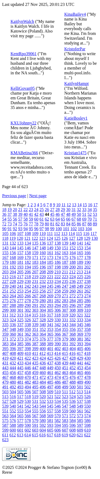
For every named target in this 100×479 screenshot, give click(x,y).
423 (35, 358)
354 (57, 329)
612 (12, 435)
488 (72, 382)
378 (57, 339)
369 (80, 334)
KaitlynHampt (76, 83)
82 (57, 224)
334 (87, 320)
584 (72, 420)
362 (28, 334)
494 (28, 387)
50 (79, 214)
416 (72, 353)
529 (20, 401)
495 (35, 387)
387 (35, 344)
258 (57, 291)
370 (87, 334)
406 (87, 348)
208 (42, 272)
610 (87, 430)
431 (5, 363)
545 (50, 406)
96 (36, 228)
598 (87, 425)
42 (36, 214)
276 (13, 300)
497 (50, 387)
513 (80, 391)
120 (20, 238)
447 (35, 368)
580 (42, 420)
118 (5, 238)
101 (66, 228)
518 (28, 396)
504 (13, 391)
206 (28, 272)
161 (50, 252)
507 (35, 391)
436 (42, 363)
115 (79, 233)
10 (58, 204)
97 (41, 228)
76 (25, 224)
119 (12, 238)
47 (63, 214)
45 (52, 214)
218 (28, 276)
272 (72, 296)
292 (42, 305)
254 (28, 291)
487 (65, 382)
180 (13, 262)
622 (87, 435)
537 (80, 401)
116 (86, 233)
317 (50, 315)
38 (15, 214)
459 (35, 372)
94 (25, 228)
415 (65, 353)
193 (20, 267)
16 (90, 204)
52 (89, 214)
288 (13, 305)
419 (5, 358)
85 (73, 224)
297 (80, 305)
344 (72, 324)
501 (80, 387)
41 (31, 214)
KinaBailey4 (75, 14)
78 (36, 224)
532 (42, 401)
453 (80, 368)
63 (52, 219)
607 (65, 430)
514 (87, 391)
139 (65, 243)
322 (87, 315)
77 (31, 224)
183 (35, 262)
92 (15, 228)
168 (13, 257)
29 (63, 209)
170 (28, 257)
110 (42, 233)
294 (57, 305)
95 (31, 228)
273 (80, 296)
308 (72, 310)
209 (50, 272)
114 (72, 233)
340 (42, 324)
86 (79, 224)
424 (42, 358)
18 (4, 209)
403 (65, 348)
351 (35, 329)
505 (20, 391)
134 (28, 243)
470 (28, 377)
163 (65, 252)
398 (28, 348)
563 (5, 415)
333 (80, 320)
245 (50, 286)
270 (57, 296)
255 (35, 291)
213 (80, 272)
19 (9, 209)
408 (13, 353)
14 (79, 204)
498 (57, 387)
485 (50, 382)
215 (5, 276)
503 (5, 391)
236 (72, 281)
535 (65, 401)
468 (13, 377)
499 (65, 387)
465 (80, 372)
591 (35, 425)
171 (35, 257)
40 (25, 214)
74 (15, 224)
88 (89, 224)
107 (20, 233)
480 (13, 382)
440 (72, 363)
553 (20, 411)
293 (50, 305)
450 (57, 368)
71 (95, 219)
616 (42, 435)
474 (57, 377)
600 (13, 430)
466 (87, 372)
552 (13, 411)
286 (87, 300)
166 (87, 252)
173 (50, 257)
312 (12, 315)
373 (20, 339)
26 (47, 209)
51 (84, 214)
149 (50, 248)
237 (80, 281)
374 (28, 339)
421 (20, 358)
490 (87, 382)
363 (35, 334)
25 (41, 209)
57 (20, 219)
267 (35, 296)
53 (95, 214)
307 (65, 310)
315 (35, 315)
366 (57, 334)
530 (28, 401)
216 (13, 276)
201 (80, 267)
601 (20, 430)
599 (5, 430)
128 (80, 238)
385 (20, 344)
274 (87, 296)
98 (47, 228)
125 (57, 238)
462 (57, 372)
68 (79, 219)
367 (65, 334)
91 (9, 228)
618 (57, 435)
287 (5, 305)
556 (42, 411)
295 (65, 305)
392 (72, 344)
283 (65, 300)
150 (57, 248)
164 (72, 252)
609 (80, 430)
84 (68, 224)
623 (5, 439)
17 (95, 204)
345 (80, 324)
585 (80, 420)
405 (80, 348)
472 (42, 377)
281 (50, 300)
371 (5, 339)
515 (5, 396)
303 (35, 310)
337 (20, 324)
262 (87, 291)
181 (20, 262)
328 (42, 320)
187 (65, 262)
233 (50, 281)
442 (87, 363)
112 (57, 233)
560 (72, 411)
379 (65, 339)
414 (57, 353)
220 (42, 276)
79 (41, 224)
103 (81, 228)
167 (5, 257)
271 (65, 296)
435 (35, 363)
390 (57, 344)
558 (57, 411)
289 (20, 305)
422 (28, 358)
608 (72, 430)
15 (85, 204)
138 (57, 243)
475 (65, 377)
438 (57, 363)
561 (80, 411)
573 (80, 415)
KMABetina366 (24, 153)
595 (65, 425)
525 (80, 396)
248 (72, 286)
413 (50, 353)
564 (13, 415)
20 (15, 209)
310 (87, 310)
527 (5, 401)
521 (50, 396)
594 (57, 425)
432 (13, 363)
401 (50, 348)
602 (28, 430)
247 (65, 286)
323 (5, 320)
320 (72, 315)
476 (72, 377)
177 (80, 257)
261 (80, 291)
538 (87, 401)
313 (20, 315)
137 (50, 243)
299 (5, 310)
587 (5, 425)
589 (20, 425)
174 (57, 257)
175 (65, 257)
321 (80, 315)
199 (65, 267)
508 (42, 391)
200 (72, 267)
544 (42, 406)
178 (87, 257)
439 (65, 363)
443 (5, 368)
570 (57, 415)
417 (80, 353)
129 (87, 238)
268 (42, 296)
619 (65, 435)
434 (28, 363)
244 (42, 286)
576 (13, 420)
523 (65, 396)
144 (13, 248)
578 (28, 420)
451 (65, 368)
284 (72, 300)
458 (28, 372)
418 (87, 353)
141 (80, 243)
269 (50, 296)
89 (95, 224)
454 (87, 368)
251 (5, 291)
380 (72, 339)
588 (13, 425)
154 (87, 248)
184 (42, 262)
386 (28, 344)
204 (13, 272)
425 (50, 358)
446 (28, 368)
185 (50, 262)
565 (20, 415)
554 (28, 411)
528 (13, 401)
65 (63, 219)
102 (73, 228)
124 (50, 238)
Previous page (14, 195)
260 (72, 291)
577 (20, 420)
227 (5, 281)
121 (27, 238)
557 (50, 411)
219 (35, 276)
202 (87, 267)
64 (57, 219)
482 (28, 382)
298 (87, 305)
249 (80, 286)
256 (42, 291)
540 (13, 406)
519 (35, 396)
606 (57, 430)
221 (50, 276)
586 (87, 420)
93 (20, 228)
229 (20, 281)
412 (42, 353)
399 (35, 348)
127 (72, 238)
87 (84, 224)
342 (57, 324)
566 (28, 415)
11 (64, 204)
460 (42, 372)
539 (5, 406)
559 (65, 411)
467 (5, 377)
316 (42, 315)
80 (47, 224)
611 (5, 435)
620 (72, 435)
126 (65, 238)
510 (57, 391)
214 (87, 272)
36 (4, 214)
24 (36, 209)
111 (50, 233)
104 (88, 228)
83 (63, 224)
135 (35, 243)
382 (87, 339)
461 (50, 372)
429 (80, 358)
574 (87, 415)
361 (20, 334)
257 (50, 291)
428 (72, 358)
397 (20, 348)
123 (42, 238)
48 (68, 214)
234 (57, 281)
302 (28, 310)
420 (13, 358)
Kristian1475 (75, 153)
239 (5, 286)
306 (57, 310)
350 (28, 329)
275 (5, 300)
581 (50, 420)
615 (35, 435)
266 (28, 296)
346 (87, 324)
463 (65, 372)
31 (73, 209)
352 (42, 329)
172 (42, 257)
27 (52, 209)
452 (72, 368)
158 (28, 252)
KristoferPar (74, 49)
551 (5, 411)
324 (13, 320)
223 (65, 276)
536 (72, 401)
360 (13, 334)
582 (57, 420)
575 (5, 420)
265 (20, 296)
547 (65, 406)
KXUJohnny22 (23, 123)
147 (35, 248)
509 (50, 391)
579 (35, 420)
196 (42, 267)
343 (65, 324)
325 (20, 320)
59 (31, 219)
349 (20, 329)
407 (5, 353)
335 (5, 324)
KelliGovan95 (22, 88)
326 (28, 320)
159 (35, 252)
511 (65, 391)
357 (80, 329)
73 (9, 224)
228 (13, 281)
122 (35, 238)
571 (65, 415)
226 (87, 276)
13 (74, 204)
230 (28, 281)
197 (50, 267)
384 (13, 344)
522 (57, 396)
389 (50, 344)
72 (4, 224)
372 (13, 339)
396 (13, 348)
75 (20, 224)
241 (20, 286)
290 (28, 305)
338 (28, 324)
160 (42, 252)
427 (65, 358)
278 (28, 300)
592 (42, 425)
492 (13, 387)
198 (57, 267)
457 (20, 372)
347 (5, 329)
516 (13, 396)
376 (42, 339)
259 (65, 291)
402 (57, 348)
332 (72, 320)
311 (5, 315)
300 (13, 310)
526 (87, 396)
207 (35, 272)
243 (35, 286)
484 (42, 382)
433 (20, 363)
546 (57, 406)
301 (20, 310)
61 (41, 219)
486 (57, 382)
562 (87, 411)
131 (5, 243)
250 (87, 286)
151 (65, 248)
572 (72, 415)
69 (84, 219)
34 (89, 209)
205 (20, 272)
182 (28, 262)
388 (42, 344)
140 (72, 243)
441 (80, 363)
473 (50, 377)
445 (20, 368)
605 (50, 430)
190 (87, 262)
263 (5, 296)
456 (13, 372)
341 (50, 324)
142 (87, 243)
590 (28, 425)
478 (87, 377)
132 (13, 243)
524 (72, 396)
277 (20, 300)
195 (35, 267)
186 (57, 262)
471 (35, 377)
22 (25, 209)
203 (5, 272)
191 (5, 267)
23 (31, 209)
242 (28, 286)
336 (13, 324)
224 (72, 276)
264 (13, 296)
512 (72, 391)
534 (57, 401)
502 (87, 387)
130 (94, 238)
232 (42, 281)
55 (9, 219)
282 (57, 300)
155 (5, 252)
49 (73, 214)
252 (13, 291)
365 (50, 334)
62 (47, 219)
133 (20, 243)
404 (72, 348)
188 (72, 262)
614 (27, 435)
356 (72, 329)
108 (28, 233)
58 (25, 219)
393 (80, 344)
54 (4, 219)
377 (50, 339)
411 (35, 353)
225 (80, 276)
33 (84, 209)
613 (20, 435)
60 (36, 219)
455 (5, 372)
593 (50, 425)
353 (50, 329)
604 (42, 430)
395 (5, 348)
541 (20, 406)
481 (20, 382)
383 (5, 344)
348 (13, 329)
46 (57, 214)
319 (65, 315)
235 (65, 281)
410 (28, 353)
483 (35, 382)
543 (35, 406)
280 (42, 300)
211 (65, 272)
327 (35, 320)
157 (20, 252)
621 (80, 435)
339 (35, 324)
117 (93, 233)
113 (64, 233)
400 (42, 348)
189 (80, 262)
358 (87, 329)
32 (79, 209)
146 (28, 248)
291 (35, 305)
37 (9, 214)
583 (65, 420)
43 (41, 214)
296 (72, 305)
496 (42, 387)
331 (65, 320)
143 (5, 248)
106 (13, 233)
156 (13, 252)
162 (57, 252)
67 (73, 219)
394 (87, 344)
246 (57, 286)
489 (80, 382)
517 (20, 396)
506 (28, 391)
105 (5, 233)
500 (72, 387)
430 (87, 358)
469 (20, 377)
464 (72, 372)
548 (72, 406)
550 (87, 406)
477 (80, 377)
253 (20, 291)
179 (5, 262)
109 (35, 233)
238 (87, 281)
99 (52, 228)
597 (80, 425)
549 (80, 406)
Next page (37, 195)
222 (57, 276)
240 (13, 286)
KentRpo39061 (23, 53)
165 (80, 252)
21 (20, 209)
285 (80, 300)
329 (50, 320)
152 (72, 248)
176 (72, 257)
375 (35, 339)
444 (13, 368)
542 (28, 406)
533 (50, 401)
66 (68, 219)
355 (65, 329)
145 (20, 248)
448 (42, 368)
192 (13, 267)
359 (5, 334)
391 (65, 344)
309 (80, 310)
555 (35, 411)
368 (72, 334)
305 (50, 310)
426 (57, 358)
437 (50, 363)
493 (20, 387)
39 (20, 214)
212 (72, 272)
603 (35, 430)
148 (42, 248)
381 (80, 339)
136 (42, 243)
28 (57, 209)
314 (27, 315)
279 (35, 300)
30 (68, 209)
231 (35, 281)
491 (5, 387)
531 (35, 401)
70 (89, 219)
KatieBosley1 (75, 118)
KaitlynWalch (22, 21)
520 (42, 396)
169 (20, 257)
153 (80, 248)
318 (57, 315)
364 (42, 334)
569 (50, 415)
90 (4, 228)
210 (57, 272)
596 (72, 425)
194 (28, 267)
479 (5, 382)
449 (50, 368)
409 (20, 353)
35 (95, 209)
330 (57, 320)
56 (15, 219)
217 (20, 276)
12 (69, 204)
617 (50, 435)
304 (42, 310)
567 (35, 415)
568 (42, 415)
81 (52, 224)
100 (58, 228)
